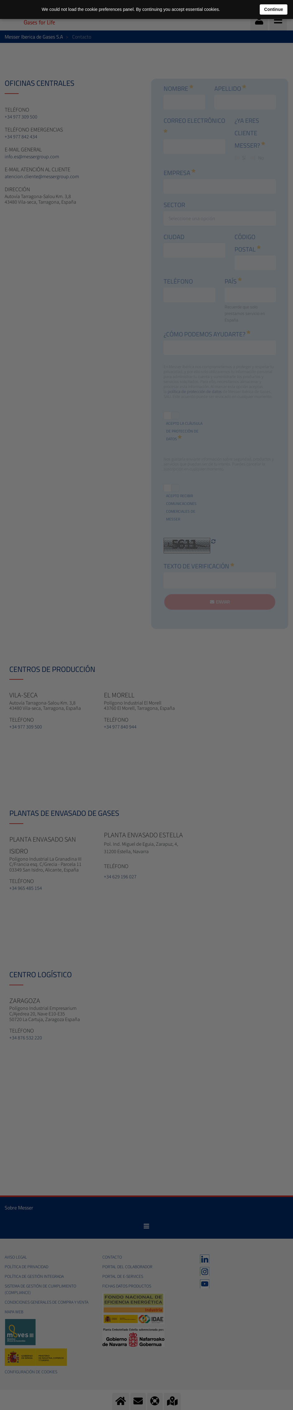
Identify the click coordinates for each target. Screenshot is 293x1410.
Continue (273, 9)
